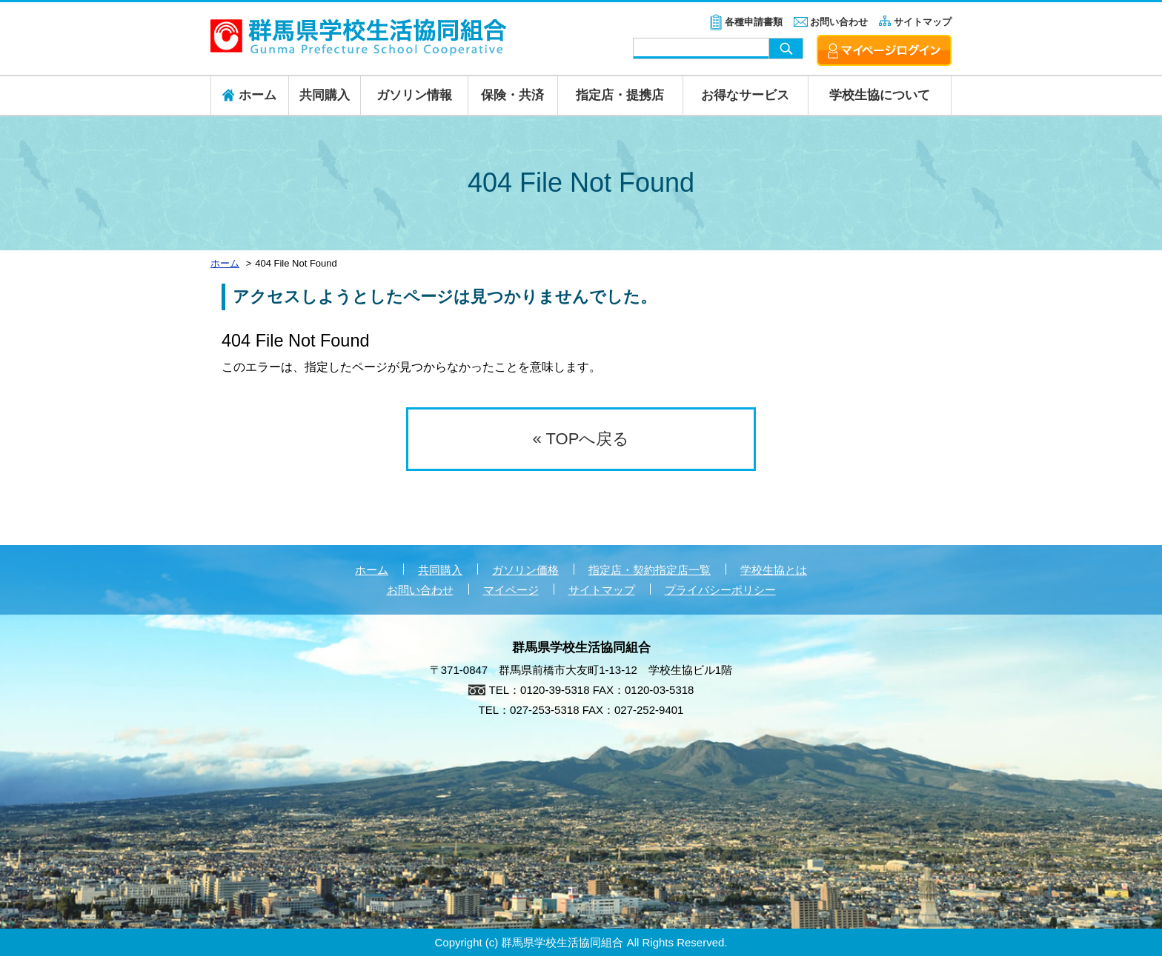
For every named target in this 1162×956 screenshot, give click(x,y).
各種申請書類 (754, 21)
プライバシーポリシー (720, 590)
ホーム (371, 570)
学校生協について (879, 95)
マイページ (511, 590)
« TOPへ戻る (581, 438)
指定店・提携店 (620, 95)
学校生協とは (773, 570)
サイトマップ (923, 21)
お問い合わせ (839, 21)
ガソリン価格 (525, 570)
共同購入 (324, 95)
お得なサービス (745, 95)
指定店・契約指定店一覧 (649, 570)
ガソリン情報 (414, 95)
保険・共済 (512, 95)
